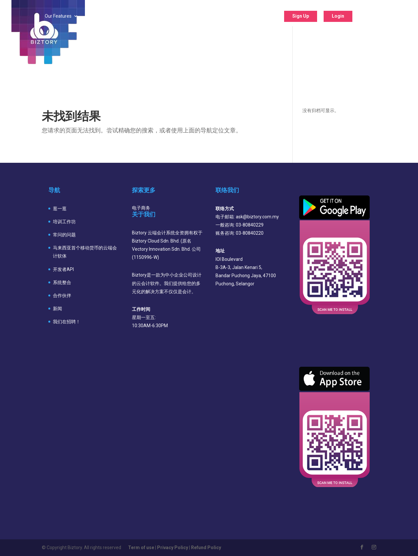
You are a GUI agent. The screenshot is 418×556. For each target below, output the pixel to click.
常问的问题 (64, 234)
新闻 (57, 308)
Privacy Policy (172, 547)
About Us (254, 16)
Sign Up (300, 16)
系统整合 (62, 282)
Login (338, 16)
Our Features (58, 16)
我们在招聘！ (66, 321)
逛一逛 (60, 208)
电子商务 (141, 208)
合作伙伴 (62, 295)
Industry (99, 16)
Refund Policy (206, 547)
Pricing (135, 16)
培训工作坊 (64, 221)
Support (217, 16)
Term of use (141, 547)
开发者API (63, 269)
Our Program (175, 16)
